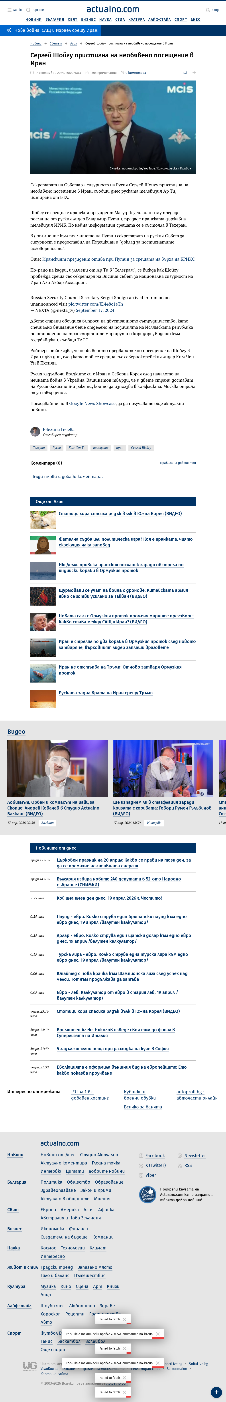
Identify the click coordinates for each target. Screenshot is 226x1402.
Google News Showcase (92, 404)
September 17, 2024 (95, 310)
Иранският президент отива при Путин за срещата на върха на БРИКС (118, 259)
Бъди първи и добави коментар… (68, 477)
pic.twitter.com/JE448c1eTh (95, 304)
